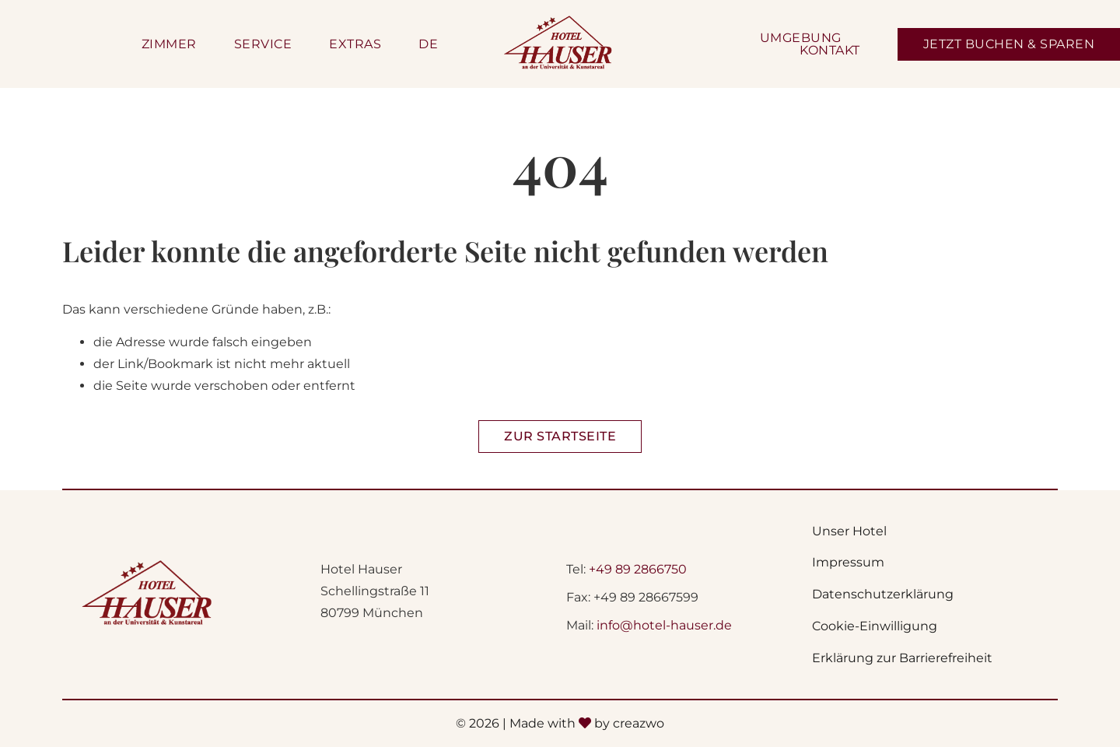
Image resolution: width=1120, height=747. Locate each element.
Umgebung (801, 38)
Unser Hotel (849, 531)
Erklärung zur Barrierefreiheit (902, 658)
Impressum (848, 562)
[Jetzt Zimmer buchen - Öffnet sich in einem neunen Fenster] (1009, 44)
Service (263, 44)
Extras (355, 44)
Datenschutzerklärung (883, 594)
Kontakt (830, 50)
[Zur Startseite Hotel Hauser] (560, 436)
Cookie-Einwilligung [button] (874, 626)
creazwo (638, 723)
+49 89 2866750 (638, 569)
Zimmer (169, 44)
